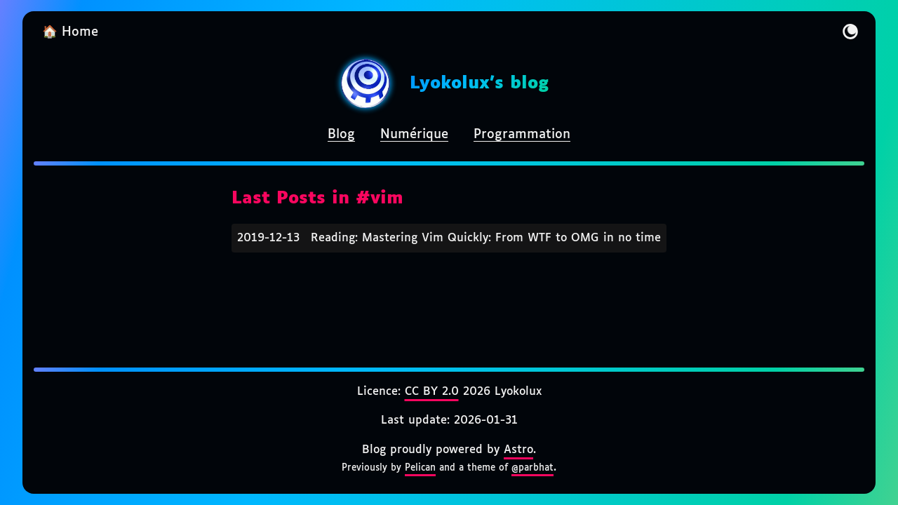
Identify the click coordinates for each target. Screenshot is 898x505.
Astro (518, 450)
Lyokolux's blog (479, 83)
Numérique (414, 134)
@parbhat (532, 468)
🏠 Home (70, 32)
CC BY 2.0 (432, 392)
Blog (341, 134)
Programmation (522, 134)
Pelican (420, 468)
